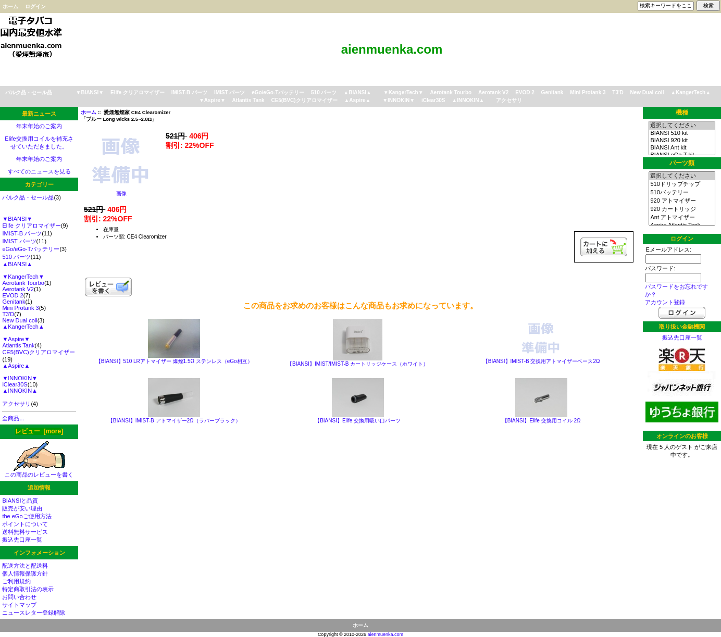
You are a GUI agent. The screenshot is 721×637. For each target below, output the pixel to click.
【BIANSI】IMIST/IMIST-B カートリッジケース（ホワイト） (357, 364)
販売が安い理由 (22, 508)
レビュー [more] (39, 431)
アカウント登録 (665, 302)
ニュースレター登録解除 (33, 612)
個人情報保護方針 (25, 573)
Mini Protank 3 (587, 92)
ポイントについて (25, 524)
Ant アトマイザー (681, 218)
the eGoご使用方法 (26, 516)
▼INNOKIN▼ (398, 100)
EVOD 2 (524, 92)
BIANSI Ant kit (681, 148)
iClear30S (433, 100)
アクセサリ (509, 100)
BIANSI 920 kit (681, 140)
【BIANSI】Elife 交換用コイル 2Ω (541, 420)
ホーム (10, 6)
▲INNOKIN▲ (468, 100)
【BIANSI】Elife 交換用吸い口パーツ (358, 420)
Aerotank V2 (493, 92)
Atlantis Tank (248, 100)
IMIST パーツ (229, 92)
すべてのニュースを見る (39, 171)
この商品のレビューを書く (39, 472)
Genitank (552, 92)
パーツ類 (681, 163)
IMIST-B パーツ (189, 92)
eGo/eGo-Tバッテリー (278, 92)
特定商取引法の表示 (28, 589)
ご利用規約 (16, 581)
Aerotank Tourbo (450, 92)
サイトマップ (19, 605)
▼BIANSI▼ (90, 92)
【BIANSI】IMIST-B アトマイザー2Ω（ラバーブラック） (174, 420)
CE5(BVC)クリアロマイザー (304, 100)
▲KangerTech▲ (690, 92)
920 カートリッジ (681, 209)
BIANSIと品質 (20, 500)
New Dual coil (647, 92)
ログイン (35, 6)
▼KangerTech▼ (403, 92)
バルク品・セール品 (28, 92)
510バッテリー (681, 193)
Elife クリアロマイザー (137, 92)
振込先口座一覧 (22, 539)
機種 (682, 112)
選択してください (681, 125)
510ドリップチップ (681, 184)
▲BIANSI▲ (357, 92)
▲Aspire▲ (357, 100)
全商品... (13, 418)
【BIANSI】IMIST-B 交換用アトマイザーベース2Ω (541, 361)
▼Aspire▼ (212, 100)
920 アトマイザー (681, 201)
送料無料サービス (25, 532)
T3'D (617, 92)
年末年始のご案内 (39, 126)
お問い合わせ (19, 597)
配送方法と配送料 (25, 566)
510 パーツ (324, 92)
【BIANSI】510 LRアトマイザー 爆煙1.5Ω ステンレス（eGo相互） (174, 361)
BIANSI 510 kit (681, 133)
